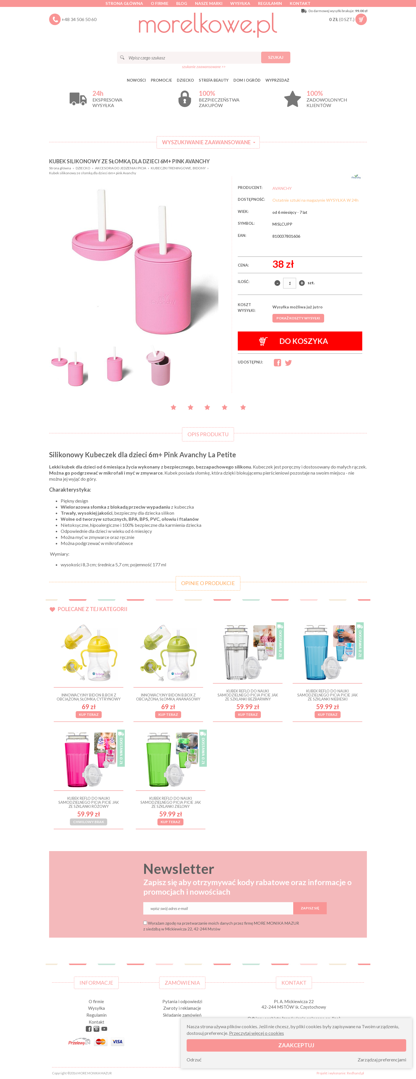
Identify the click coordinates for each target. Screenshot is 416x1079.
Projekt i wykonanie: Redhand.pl (340, 1073)
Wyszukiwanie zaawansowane (206, 142)
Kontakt (300, 3)
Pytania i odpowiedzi (182, 1001)
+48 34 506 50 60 (79, 19)
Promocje (161, 80)
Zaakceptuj (296, 1045)
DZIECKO (185, 80)
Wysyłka (240, 3)
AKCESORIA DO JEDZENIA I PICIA (120, 168)
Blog (181, 3)
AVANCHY (282, 188)
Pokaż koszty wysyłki (298, 318)
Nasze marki (208, 3)
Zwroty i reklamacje (182, 1008)
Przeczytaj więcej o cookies (256, 1033)
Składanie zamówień (182, 1015)
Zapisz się (310, 908)
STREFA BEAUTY (214, 80)
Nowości (136, 80)
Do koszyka (293, 341)
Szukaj (275, 57)
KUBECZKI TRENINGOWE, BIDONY (178, 168)
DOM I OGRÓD (247, 80)
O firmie (159, 3)
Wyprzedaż (277, 80)
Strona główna (124, 3)
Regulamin (270, 3)
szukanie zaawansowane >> (204, 66)
